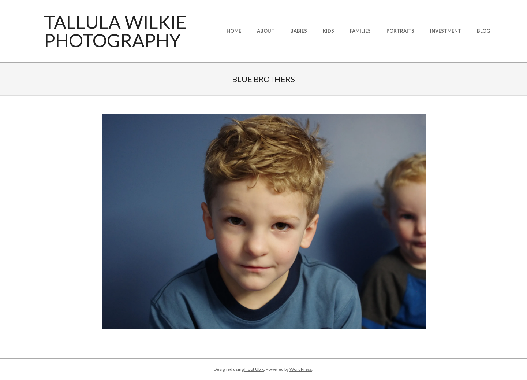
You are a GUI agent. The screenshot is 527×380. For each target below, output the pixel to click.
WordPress (300, 369)
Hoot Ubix (254, 369)
